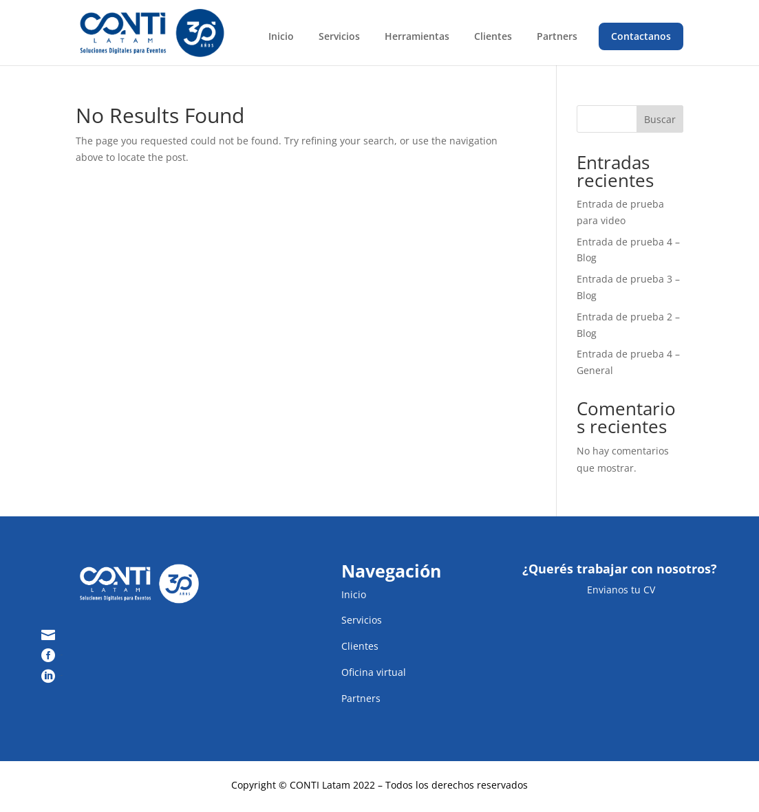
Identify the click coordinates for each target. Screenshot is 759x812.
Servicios (339, 36)
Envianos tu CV (619, 589)
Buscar (660, 119)
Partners (557, 36)
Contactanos (641, 36)
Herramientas (417, 36)
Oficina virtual (373, 672)
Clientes (493, 36)
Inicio (281, 36)
